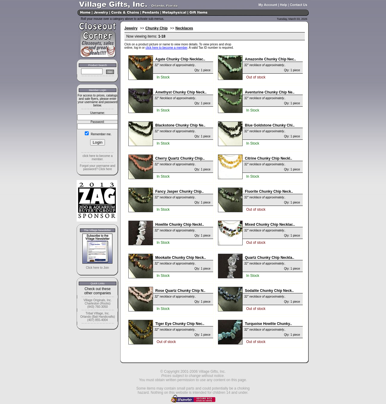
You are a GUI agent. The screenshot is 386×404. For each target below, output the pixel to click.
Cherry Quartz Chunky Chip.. (180, 158)
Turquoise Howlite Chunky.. (268, 324)
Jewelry (131, 28)
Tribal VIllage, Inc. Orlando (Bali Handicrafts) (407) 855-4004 (97, 317)
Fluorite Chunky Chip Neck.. (269, 191)
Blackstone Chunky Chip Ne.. (180, 125)
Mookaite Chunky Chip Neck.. (180, 258)
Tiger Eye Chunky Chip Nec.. (179, 324)
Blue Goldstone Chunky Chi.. (270, 125)
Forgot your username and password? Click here (97, 167)
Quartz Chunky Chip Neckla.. (269, 258)
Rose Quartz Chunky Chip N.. (180, 291)
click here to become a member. (97, 157)
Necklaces (184, 28)
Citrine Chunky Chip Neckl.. (268, 158)
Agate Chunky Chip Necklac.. (180, 59)
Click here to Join (97, 267)
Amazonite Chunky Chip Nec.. (270, 59)
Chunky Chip (157, 28)
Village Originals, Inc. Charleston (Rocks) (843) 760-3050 (98, 303)
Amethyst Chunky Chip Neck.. (181, 92)
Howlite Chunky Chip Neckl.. (179, 224)
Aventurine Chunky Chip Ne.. (270, 92)
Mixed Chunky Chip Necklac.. (270, 224)
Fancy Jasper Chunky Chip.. (179, 191)
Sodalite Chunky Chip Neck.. (269, 291)
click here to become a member (166, 47)
